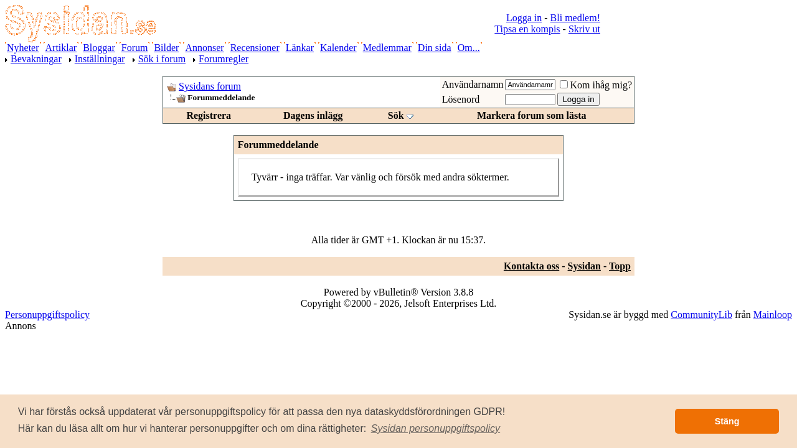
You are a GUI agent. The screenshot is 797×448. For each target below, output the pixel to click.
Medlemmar (387, 47)
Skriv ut (584, 29)
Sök (396, 115)
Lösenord (460, 99)
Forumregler (223, 59)
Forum (134, 47)
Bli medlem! (575, 17)
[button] (435, 428)
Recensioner (255, 47)
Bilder (166, 47)
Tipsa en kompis (527, 29)
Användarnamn (473, 84)
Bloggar (99, 47)
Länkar (300, 47)
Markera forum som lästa (532, 115)
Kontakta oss (531, 266)
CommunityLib (701, 314)
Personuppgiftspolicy (47, 314)
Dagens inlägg (313, 115)
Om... (469, 47)
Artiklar (61, 47)
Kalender (338, 47)
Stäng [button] (727, 421)
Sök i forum (162, 59)
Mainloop (772, 314)
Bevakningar (36, 59)
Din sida (434, 47)
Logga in (524, 17)
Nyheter (23, 47)
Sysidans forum (210, 86)
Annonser (204, 47)
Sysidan (584, 266)
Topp (620, 266)
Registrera (208, 115)
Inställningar (100, 59)
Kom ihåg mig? (596, 85)
